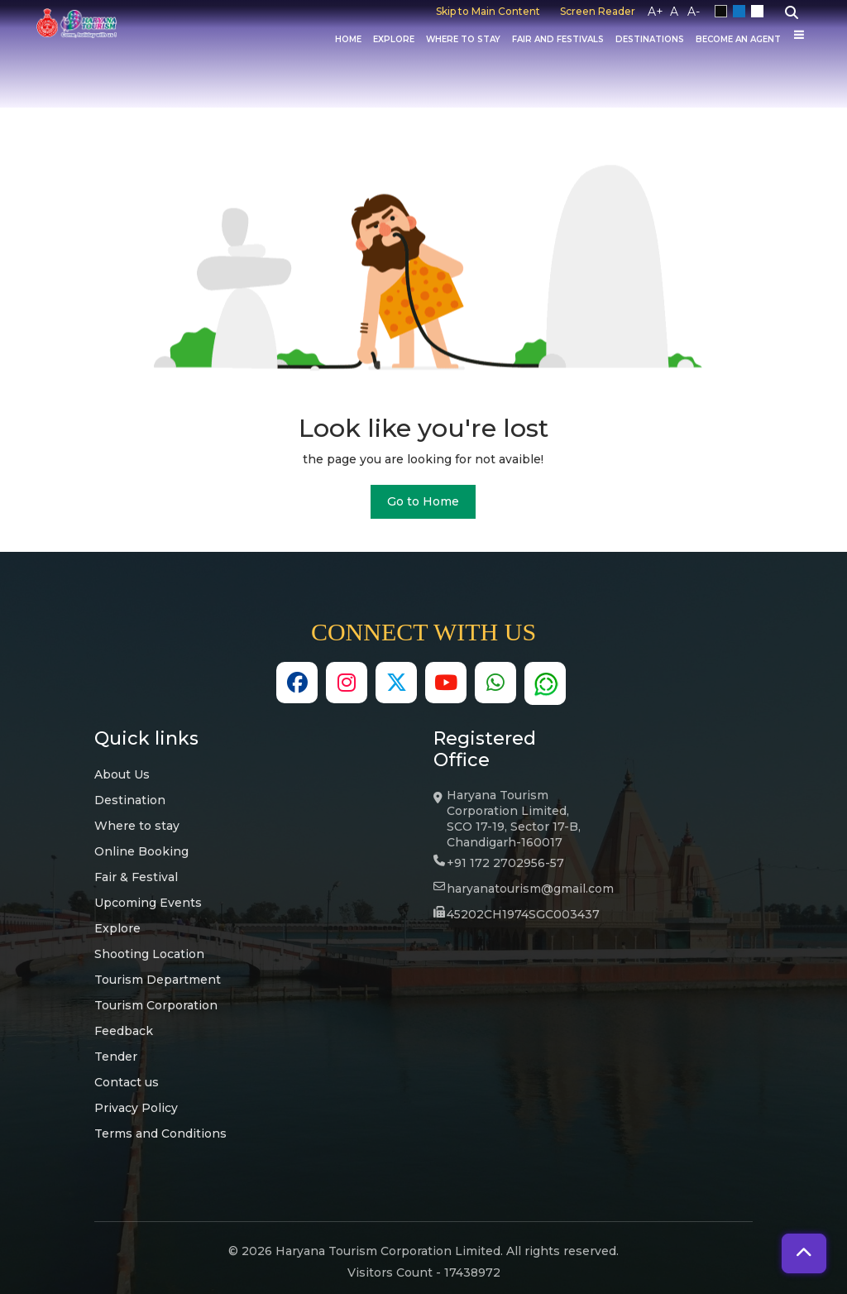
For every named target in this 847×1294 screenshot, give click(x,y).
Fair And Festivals (558, 40)
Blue (742, 11)
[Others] (799, 35)
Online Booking (141, 851)
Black (723, 11)
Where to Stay (463, 40)
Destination (129, 800)
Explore (393, 40)
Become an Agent (738, 40)
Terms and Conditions (160, 1133)
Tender (115, 1056)
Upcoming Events (148, 902)
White (760, 11)
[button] (804, 1253)
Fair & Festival (136, 877)
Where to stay (136, 825)
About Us (122, 774)
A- (693, 11)
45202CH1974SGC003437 (523, 914)
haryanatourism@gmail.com (530, 888)
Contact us (126, 1082)
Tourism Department (157, 979)
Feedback (123, 1030)
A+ (655, 11)
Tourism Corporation (156, 1005)
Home (348, 40)
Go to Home (423, 501)
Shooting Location (149, 954)
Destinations (649, 40)
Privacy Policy (136, 1107)
